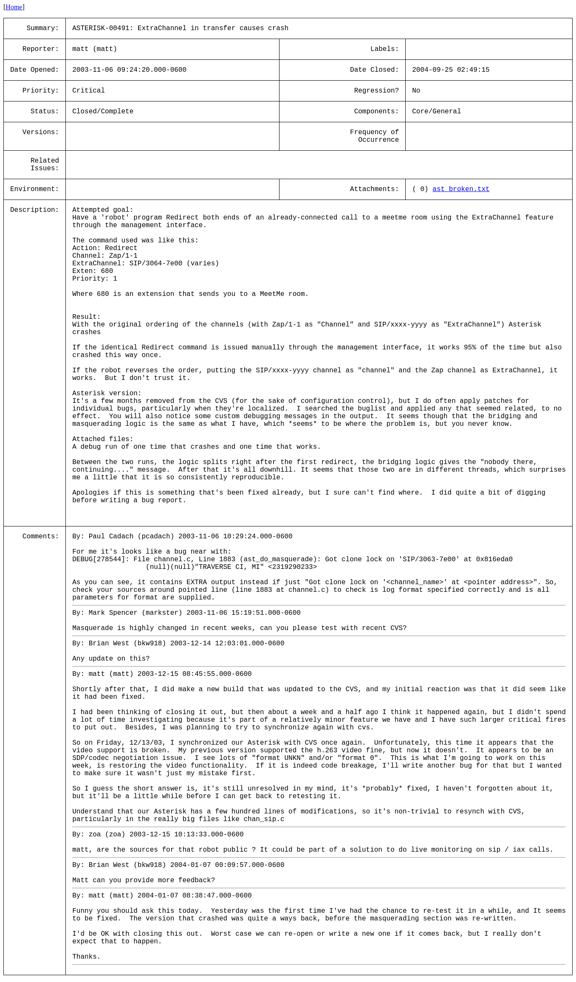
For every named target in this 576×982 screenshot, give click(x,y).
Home (14, 7)
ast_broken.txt (460, 189)
